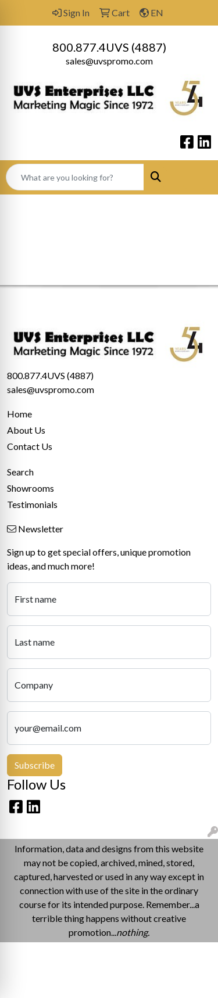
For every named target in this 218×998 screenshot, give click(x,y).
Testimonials (32, 504)
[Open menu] (194, 177)
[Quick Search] (75, 177)
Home (19, 413)
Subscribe (35, 764)
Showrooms (30, 487)
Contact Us (29, 446)
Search (20, 471)
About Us (26, 429)
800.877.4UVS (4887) (109, 47)
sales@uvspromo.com (109, 60)
